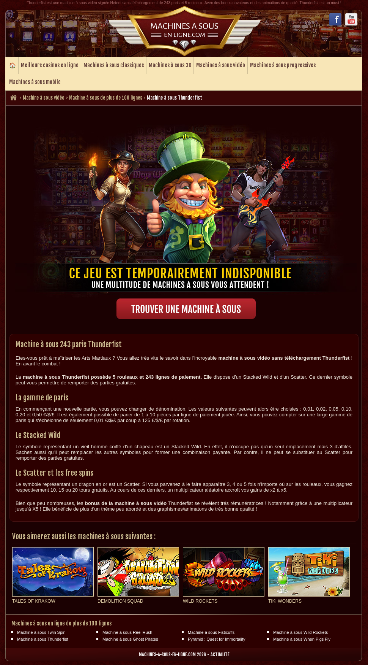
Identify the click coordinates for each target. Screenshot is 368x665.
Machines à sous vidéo (220, 65)
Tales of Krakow (33, 601)
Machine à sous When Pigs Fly (301, 639)
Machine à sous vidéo (43, 98)
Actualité (220, 654)
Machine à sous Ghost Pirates (130, 639)
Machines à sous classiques (113, 65)
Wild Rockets (200, 601)
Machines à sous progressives (283, 65)
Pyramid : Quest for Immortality (216, 639)
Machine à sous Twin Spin (41, 632)
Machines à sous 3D (170, 65)
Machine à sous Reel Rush (127, 632)
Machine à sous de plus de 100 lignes (105, 98)
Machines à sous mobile (35, 82)
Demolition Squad (120, 601)
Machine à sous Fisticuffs (211, 632)
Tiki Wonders (285, 601)
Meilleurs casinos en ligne (50, 65)
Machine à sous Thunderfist (42, 639)
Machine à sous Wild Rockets (300, 632)
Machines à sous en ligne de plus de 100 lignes (61, 623)
